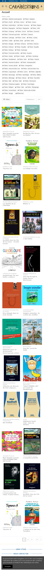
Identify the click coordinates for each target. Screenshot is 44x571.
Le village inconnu (30, 168)
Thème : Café (35, 28)
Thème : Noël (6, 81)
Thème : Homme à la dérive (10, 62)
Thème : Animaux (23, 25)
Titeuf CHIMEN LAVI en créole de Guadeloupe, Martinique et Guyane (31, 388)
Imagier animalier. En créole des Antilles (31, 314)
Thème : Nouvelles (34, 78)
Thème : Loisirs (22, 72)
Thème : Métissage (8, 78)
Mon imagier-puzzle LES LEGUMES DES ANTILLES (11, 459)
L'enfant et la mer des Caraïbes (31, 530)
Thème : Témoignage (32, 87)
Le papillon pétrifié (30, 458)
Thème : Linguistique (9, 72)
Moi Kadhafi (7, 422)
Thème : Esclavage (21, 50)
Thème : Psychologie (27, 84)
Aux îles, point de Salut (30, 349)
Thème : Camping (8, 31)
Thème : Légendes (35, 72)
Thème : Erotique (7, 50)
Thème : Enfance (20, 44)
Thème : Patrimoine (29, 81)
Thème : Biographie (8, 28)
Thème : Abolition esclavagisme (12, 19)
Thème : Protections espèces (11, 84)
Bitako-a (26, 204)
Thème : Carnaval (33, 31)
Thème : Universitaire (9, 90)
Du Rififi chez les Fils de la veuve (31, 495)
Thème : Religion (7, 87)
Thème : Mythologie (22, 75)
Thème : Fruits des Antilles (10, 53)
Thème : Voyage (7, 93)
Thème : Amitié (7, 22)
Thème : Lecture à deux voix (11, 68)
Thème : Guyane (26, 53)
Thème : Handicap (32, 56)
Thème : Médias (36, 75)
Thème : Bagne (36, 25)
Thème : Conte (20, 37)
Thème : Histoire (33, 59)
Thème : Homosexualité (28, 62)
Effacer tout (20, 93)
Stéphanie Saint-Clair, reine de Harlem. (29, 422)
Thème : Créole (7, 40)
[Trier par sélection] (30, 99)
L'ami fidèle (27, 239)
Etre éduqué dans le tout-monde (11, 314)
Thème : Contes (32, 37)
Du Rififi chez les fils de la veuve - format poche (11, 241)
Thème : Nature (21, 78)
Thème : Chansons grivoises (11, 34)
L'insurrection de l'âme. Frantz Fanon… (11, 493)
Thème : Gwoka (7, 56)
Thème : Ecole (18, 40)
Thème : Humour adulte (9, 65)
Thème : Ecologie (7, 44)
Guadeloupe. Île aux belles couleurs (11, 276)
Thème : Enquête (20, 47)
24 (39, 99)
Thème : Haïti (22, 59)
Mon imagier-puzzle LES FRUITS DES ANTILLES (11, 135)
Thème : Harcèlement (9, 59)
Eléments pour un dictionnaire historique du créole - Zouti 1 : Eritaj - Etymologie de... (11, 353)
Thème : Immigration (25, 65)
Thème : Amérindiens (9, 25)
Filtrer (7, 99)
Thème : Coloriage (8, 37)
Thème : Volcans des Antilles (26, 90)
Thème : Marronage (8, 75)
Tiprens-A (7, 529)
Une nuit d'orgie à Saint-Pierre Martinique (30, 278)
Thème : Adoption (29, 19)
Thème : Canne (21, 31)
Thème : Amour (19, 22)
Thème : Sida (19, 87)
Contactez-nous (13, 1)
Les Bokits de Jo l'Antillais (9, 204)
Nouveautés (23, 1)
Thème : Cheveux (27, 34)
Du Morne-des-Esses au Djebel (31, 134)
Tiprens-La (7, 168)
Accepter (8, 566)
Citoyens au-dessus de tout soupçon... (11, 387)
